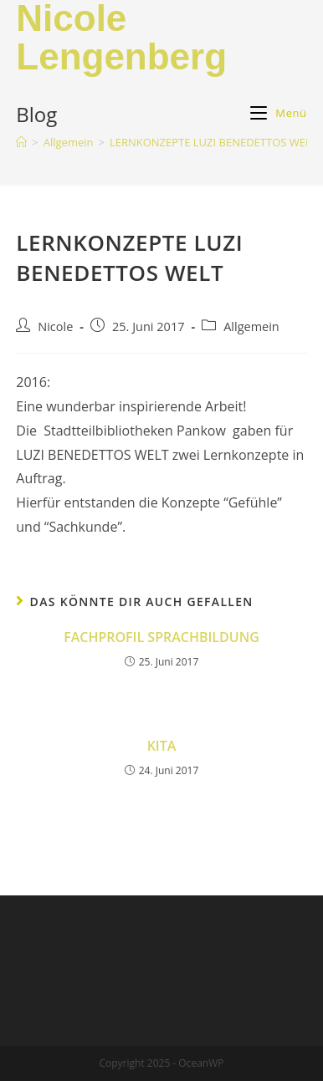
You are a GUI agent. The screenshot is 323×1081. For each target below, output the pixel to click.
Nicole (55, 326)
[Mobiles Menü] (278, 113)
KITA (162, 746)
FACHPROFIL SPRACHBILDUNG (161, 637)
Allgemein (251, 326)
